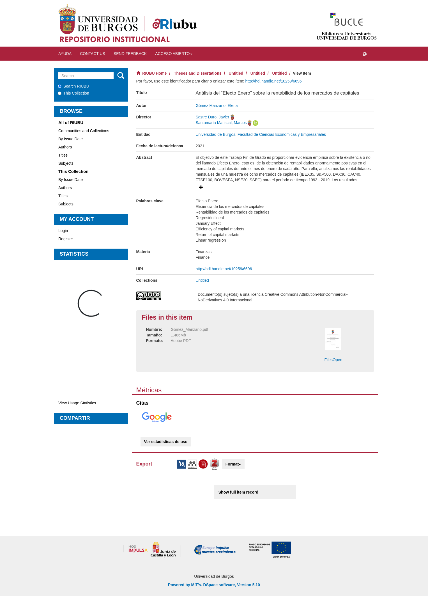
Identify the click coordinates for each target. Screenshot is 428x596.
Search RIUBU (73, 86)
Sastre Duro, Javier (212, 117)
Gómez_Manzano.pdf (189, 329)
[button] (365, 53)
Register (65, 239)
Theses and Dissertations (198, 73)
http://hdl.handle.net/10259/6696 (273, 81)
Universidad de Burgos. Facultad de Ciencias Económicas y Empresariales (260, 134)
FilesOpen (333, 359)
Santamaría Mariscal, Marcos (221, 122)
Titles (63, 155)
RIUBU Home (154, 73)
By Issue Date (70, 139)
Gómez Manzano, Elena (216, 105)
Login (63, 230)
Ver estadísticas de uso (166, 441)
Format (233, 464)
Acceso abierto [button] (173, 53)
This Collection (73, 93)
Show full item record (238, 492)
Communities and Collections (83, 131)
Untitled (236, 73)
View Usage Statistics (77, 403)
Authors (65, 147)
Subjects (65, 163)
